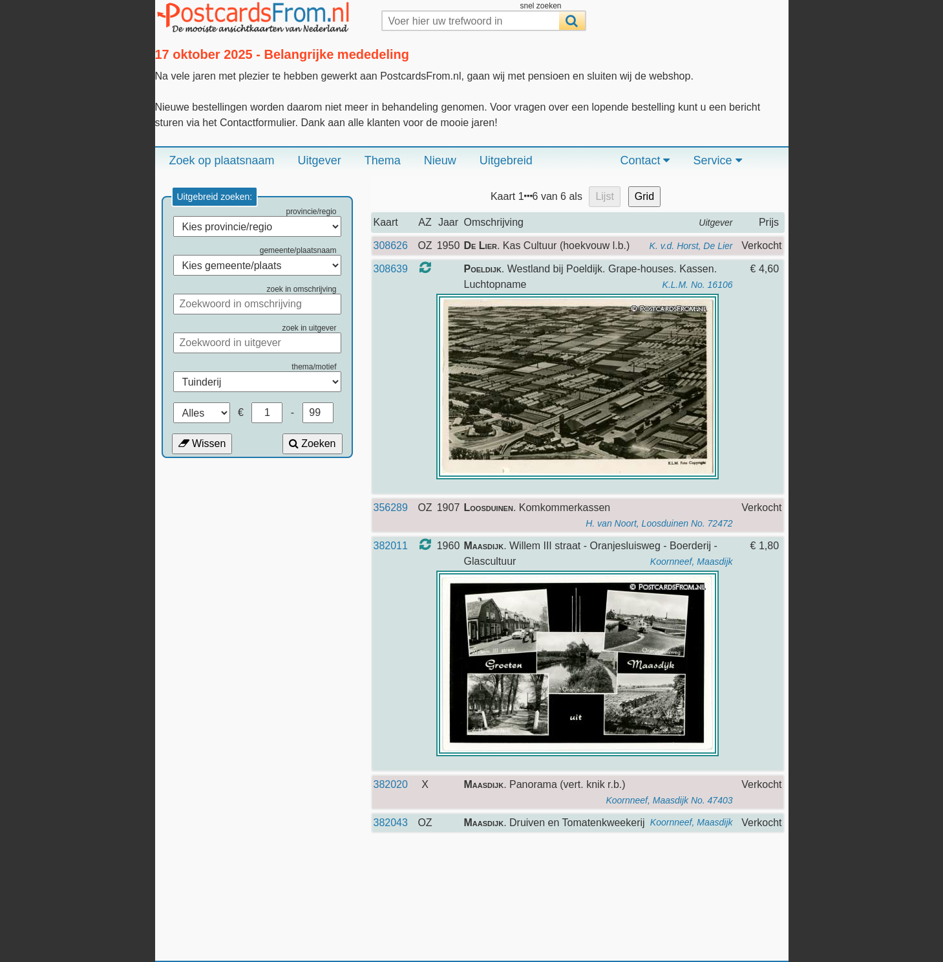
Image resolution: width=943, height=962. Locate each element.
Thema (383, 160)
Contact (645, 160)
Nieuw (440, 160)
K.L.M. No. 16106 (697, 284)
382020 (391, 784)
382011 (391, 545)
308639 (391, 268)
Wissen (202, 443)
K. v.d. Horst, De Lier (691, 246)
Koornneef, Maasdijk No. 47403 (669, 800)
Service (717, 160)
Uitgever (319, 160)
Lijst (604, 196)
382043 (391, 822)
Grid (644, 196)
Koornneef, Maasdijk (691, 561)
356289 (391, 507)
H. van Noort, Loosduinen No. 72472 (659, 523)
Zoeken (312, 443)
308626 (391, 245)
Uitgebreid (506, 160)
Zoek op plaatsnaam (222, 160)
